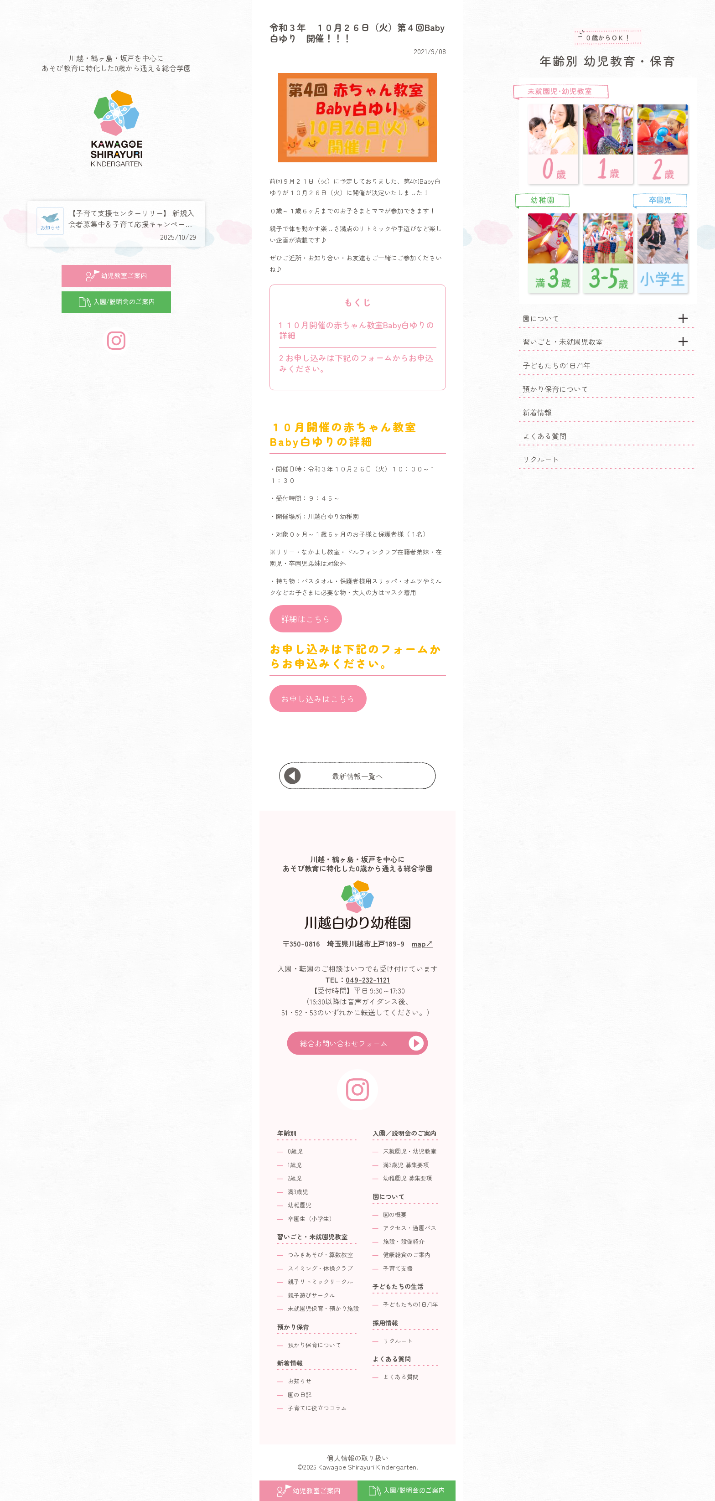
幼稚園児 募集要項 (407, 1178)
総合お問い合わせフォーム (344, 1043)
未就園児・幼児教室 (409, 1151)
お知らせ (299, 1381)
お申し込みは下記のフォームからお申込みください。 (356, 363)
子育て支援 (398, 1268)
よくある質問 (544, 435)
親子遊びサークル (311, 1295)
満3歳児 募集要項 (406, 1164)
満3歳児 (298, 1191)
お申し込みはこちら (318, 698)
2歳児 (295, 1178)
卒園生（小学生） (311, 1218)
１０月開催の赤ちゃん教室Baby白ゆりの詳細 (356, 330)
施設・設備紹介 (404, 1241)
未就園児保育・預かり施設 (323, 1308)
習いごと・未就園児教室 (563, 341)
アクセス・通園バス (409, 1227)
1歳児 (295, 1164)
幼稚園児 (299, 1205)
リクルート (541, 459)
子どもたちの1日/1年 (557, 365)
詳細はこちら (305, 619)
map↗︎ (422, 943)
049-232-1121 (368, 979)
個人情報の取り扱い (358, 1458)
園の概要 (395, 1214)
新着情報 (537, 412)
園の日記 (299, 1394)
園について (541, 318)
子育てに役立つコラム (317, 1407)
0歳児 (295, 1151)
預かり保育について (555, 388)
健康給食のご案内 (406, 1254)
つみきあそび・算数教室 (320, 1254)
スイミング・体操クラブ (320, 1268)
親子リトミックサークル (320, 1281)
